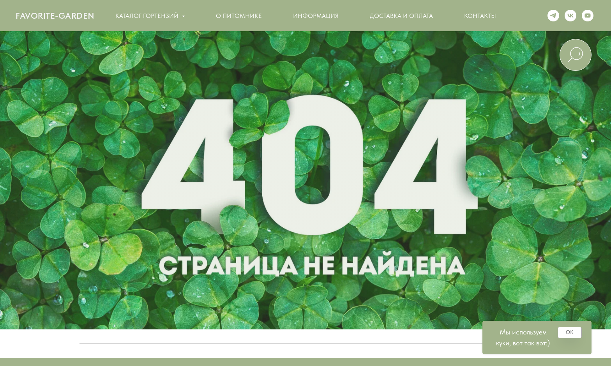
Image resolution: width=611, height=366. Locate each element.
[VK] (570, 15)
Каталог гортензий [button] (147, 15)
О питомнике (239, 15)
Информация (316, 15)
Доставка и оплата (401, 15)
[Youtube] (587, 15)
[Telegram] (553, 15)
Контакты (480, 15)
